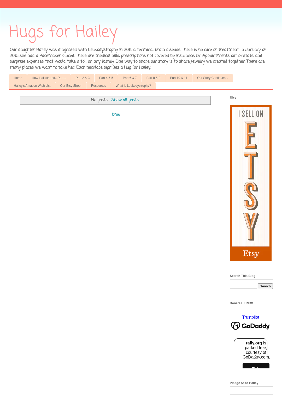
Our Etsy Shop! (70, 86)
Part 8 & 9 (153, 78)
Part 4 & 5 (106, 78)
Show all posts (125, 100)
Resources (98, 86)
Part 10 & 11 (178, 78)
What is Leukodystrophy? (133, 86)
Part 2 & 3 (83, 78)
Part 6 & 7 (130, 78)
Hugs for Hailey (63, 32)
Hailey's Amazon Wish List (32, 86)
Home (18, 78)
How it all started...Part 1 (49, 78)
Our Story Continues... (212, 78)
